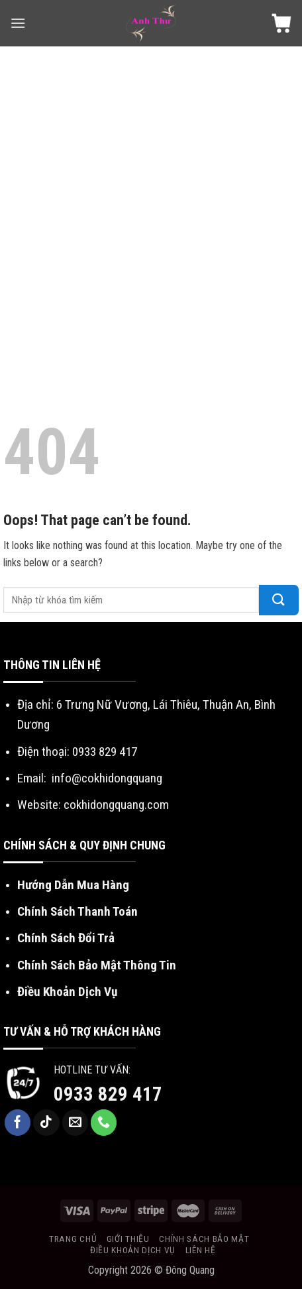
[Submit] (279, 600)
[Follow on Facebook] (18, 1122)
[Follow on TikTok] (46, 1122)
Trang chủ (73, 1238)
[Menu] (18, 23)
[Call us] (104, 1122)
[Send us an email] (75, 1122)
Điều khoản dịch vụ (133, 1250)
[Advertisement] (151, 204)
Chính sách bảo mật (204, 1238)
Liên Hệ (200, 1250)
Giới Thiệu (128, 1238)
